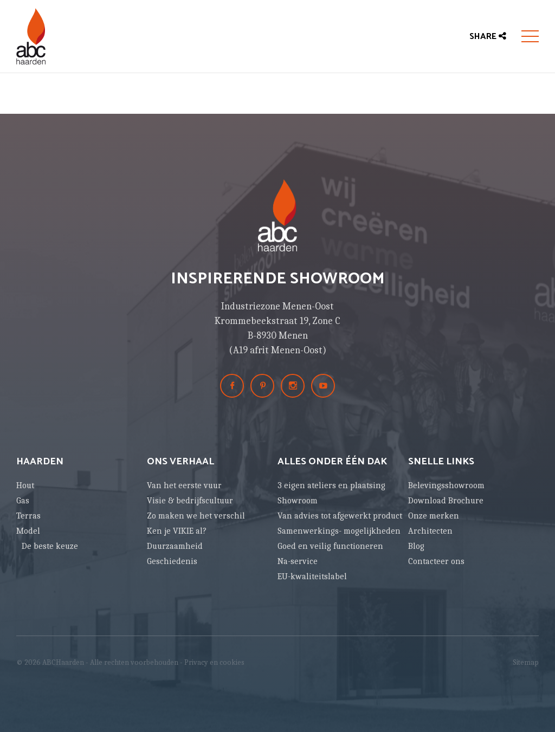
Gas (22, 501)
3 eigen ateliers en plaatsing (331, 485)
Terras (28, 516)
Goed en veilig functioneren (330, 546)
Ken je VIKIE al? (176, 531)
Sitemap (526, 662)
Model (28, 531)
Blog (416, 546)
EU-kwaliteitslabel (312, 576)
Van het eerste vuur (184, 485)
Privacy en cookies (214, 662)
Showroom (298, 501)
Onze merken (433, 516)
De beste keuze (50, 546)
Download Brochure (445, 501)
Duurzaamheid (175, 546)
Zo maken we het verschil (196, 516)
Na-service (298, 561)
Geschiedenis (172, 561)
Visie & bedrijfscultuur (190, 501)
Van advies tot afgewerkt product (340, 516)
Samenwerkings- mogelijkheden (339, 531)
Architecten (430, 531)
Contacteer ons (436, 561)
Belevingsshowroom (446, 485)
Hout (25, 485)
